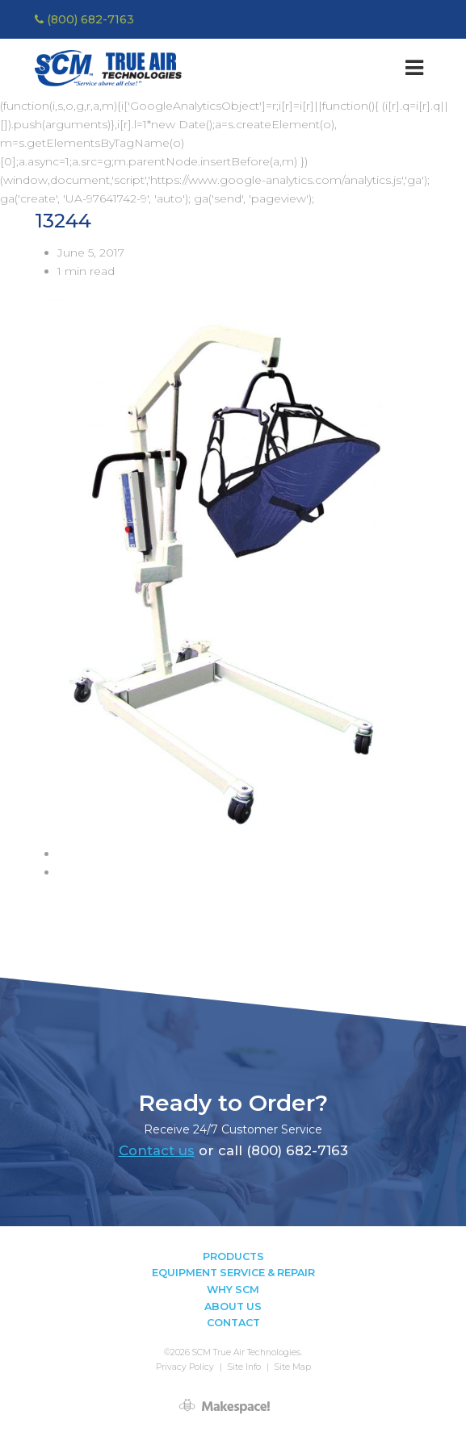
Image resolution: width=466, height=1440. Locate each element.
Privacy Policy (185, 1367)
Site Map (293, 1367)
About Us (233, 1306)
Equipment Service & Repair (233, 1273)
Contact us (157, 1150)
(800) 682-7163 (84, 19)
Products (233, 1256)
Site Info (244, 1367)
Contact (233, 1323)
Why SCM (233, 1289)
